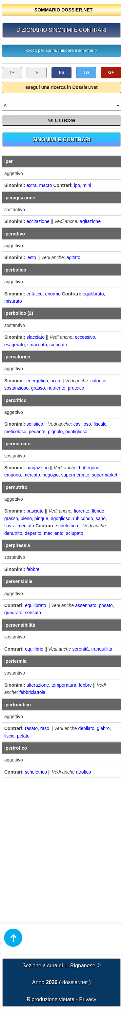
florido (98, 511)
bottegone (89, 467)
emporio (12, 474)
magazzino (38, 467)
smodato (58, 344)
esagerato (14, 344)
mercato (31, 474)
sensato (33, 612)
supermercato (75, 474)
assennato (85, 605)
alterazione (38, 685)
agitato (73, 257)
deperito (33, 533)
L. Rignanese (79, 965)
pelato (23, 735)
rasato (31, 728)
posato (106, 605)
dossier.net (75, 982)
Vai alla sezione (61, 120)
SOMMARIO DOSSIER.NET (63, 9)
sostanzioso (16, 388)
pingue (41, 518)
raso (44, 728)
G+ (111, 72)
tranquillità (101, 649)
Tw (86, 72)
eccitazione (38, 221)
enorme (53, 293)
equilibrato (93, 293)
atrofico (83, 772)
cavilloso (82, 424)
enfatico (35, 293)
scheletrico (67, 525)
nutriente (56, 388)
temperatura (63, 685)
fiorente (81, 511)
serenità (80, 649)
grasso (38, 388)
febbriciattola (32, 692)
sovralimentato (19, 525)
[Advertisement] (61, 849)
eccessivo (85, 337)
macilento (54, 533)
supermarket (104, 474)
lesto (31, 257)
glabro (103, 728)
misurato (13, 301)
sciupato (74, 533)
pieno (26, 518)
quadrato (13, 612)
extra (32, 185)
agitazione (90, 221)
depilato (86, 728)
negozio (51, 474)
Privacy (87, 999)
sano (101, 518)
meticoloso (15, 431)
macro (45, 185)
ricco (55, 380)
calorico (98, 380)
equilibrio (34, 649)
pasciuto (35, 511)
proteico (76, 388)
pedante (37, 431)
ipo (77, 185)
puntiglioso (76, 431)
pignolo (55, 431)
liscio (9, 735)
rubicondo (83, 518)
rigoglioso (61, 518)
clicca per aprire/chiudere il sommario (61, 50)
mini (87, 185)
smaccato (37, 344)
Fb (61, 72)
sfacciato (36, 337)
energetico (37, 380)
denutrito (13, 533)
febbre (33, 569)
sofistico (35, 424)
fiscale (100, 424)
